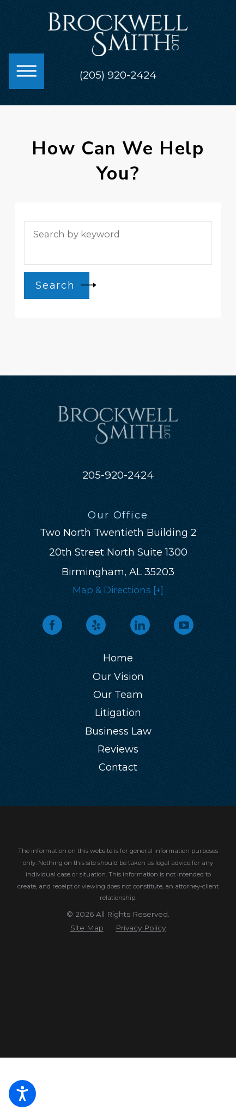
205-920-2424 (118, 475)
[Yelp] (96, 625)
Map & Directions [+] (118, 589)
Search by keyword (76, 234)
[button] (22, 1093)
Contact (118, 767)
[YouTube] (183, 625)
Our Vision (118, 677)
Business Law (118, 731)
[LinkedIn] (140, 625)
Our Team (118, 695)
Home (118, 658)
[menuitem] (118, 658)
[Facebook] (52, 625)
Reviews (118, 749)
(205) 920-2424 (118, 75)
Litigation (118, 713)
